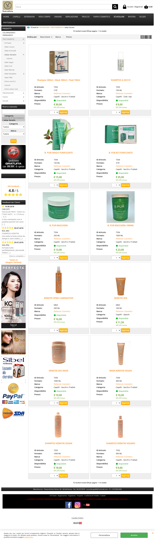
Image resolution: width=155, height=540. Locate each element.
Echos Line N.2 (10, 83)
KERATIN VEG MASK (58, 372)
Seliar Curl (8, 68)
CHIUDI (153, 533)
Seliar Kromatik (10, 52)
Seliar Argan (8, 64)
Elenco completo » (17, 258)
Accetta (134, 535)
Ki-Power (7, 44)
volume (9, 60)
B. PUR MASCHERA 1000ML (121, 227)
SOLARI (5, 102)
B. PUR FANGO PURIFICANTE (59, 154)
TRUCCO (86, 17)
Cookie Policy (28, 537)
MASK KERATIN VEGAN (120, 372)
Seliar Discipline (10, 75)
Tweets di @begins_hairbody (13, 262)
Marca (13, 132)
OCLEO (142, 17)
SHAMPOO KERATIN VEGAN (58, 445)
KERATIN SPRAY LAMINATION (58, 299)
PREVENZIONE (8, 94)
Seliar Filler (8, 79)
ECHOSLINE (119, 17)
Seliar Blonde (9, 71)
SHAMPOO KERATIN (10, 235)
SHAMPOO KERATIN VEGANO (120, 445)
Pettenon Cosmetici (62, 95)
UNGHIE (58, 17)
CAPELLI (16, 17)
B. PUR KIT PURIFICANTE (121, 154)
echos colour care (11, 91)
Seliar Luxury (9, 48)
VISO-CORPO (44, 17)
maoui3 (7, 87)
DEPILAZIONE (71, 17)
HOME (6, 17)
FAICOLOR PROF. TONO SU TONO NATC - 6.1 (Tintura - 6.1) (13, 216)
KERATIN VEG (120, 299)
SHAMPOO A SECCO (120, 81)
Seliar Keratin (10, 56)
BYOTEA (131, 17)
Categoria (13, 125)
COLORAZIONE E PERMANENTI (9, 35)
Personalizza (104, 535)
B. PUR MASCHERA (59, 227)
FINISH (5, 98)
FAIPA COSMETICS (101, 17)
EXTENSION (29, 17)
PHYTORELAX (9, 24)
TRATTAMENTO (8, 41)
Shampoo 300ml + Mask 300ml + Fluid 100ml (58, 81)
